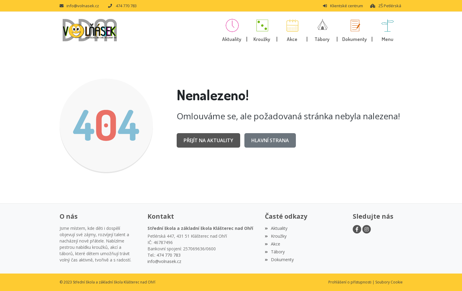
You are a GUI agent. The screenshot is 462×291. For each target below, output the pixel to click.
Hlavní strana (270, 140)
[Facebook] (357, 229)
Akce (272, 244)
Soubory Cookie (389, 282)
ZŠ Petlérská (385, 5)
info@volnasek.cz (79, 5)
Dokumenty (279, 259)
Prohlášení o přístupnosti (349, 282)
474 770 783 (122, 5)
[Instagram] (366, 229)
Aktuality (276, 228)
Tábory (275, 252)
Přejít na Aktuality (208, 140)
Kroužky (276, 236)
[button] (387, 30)
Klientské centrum (343, 5)
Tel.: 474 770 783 (164, 255)
